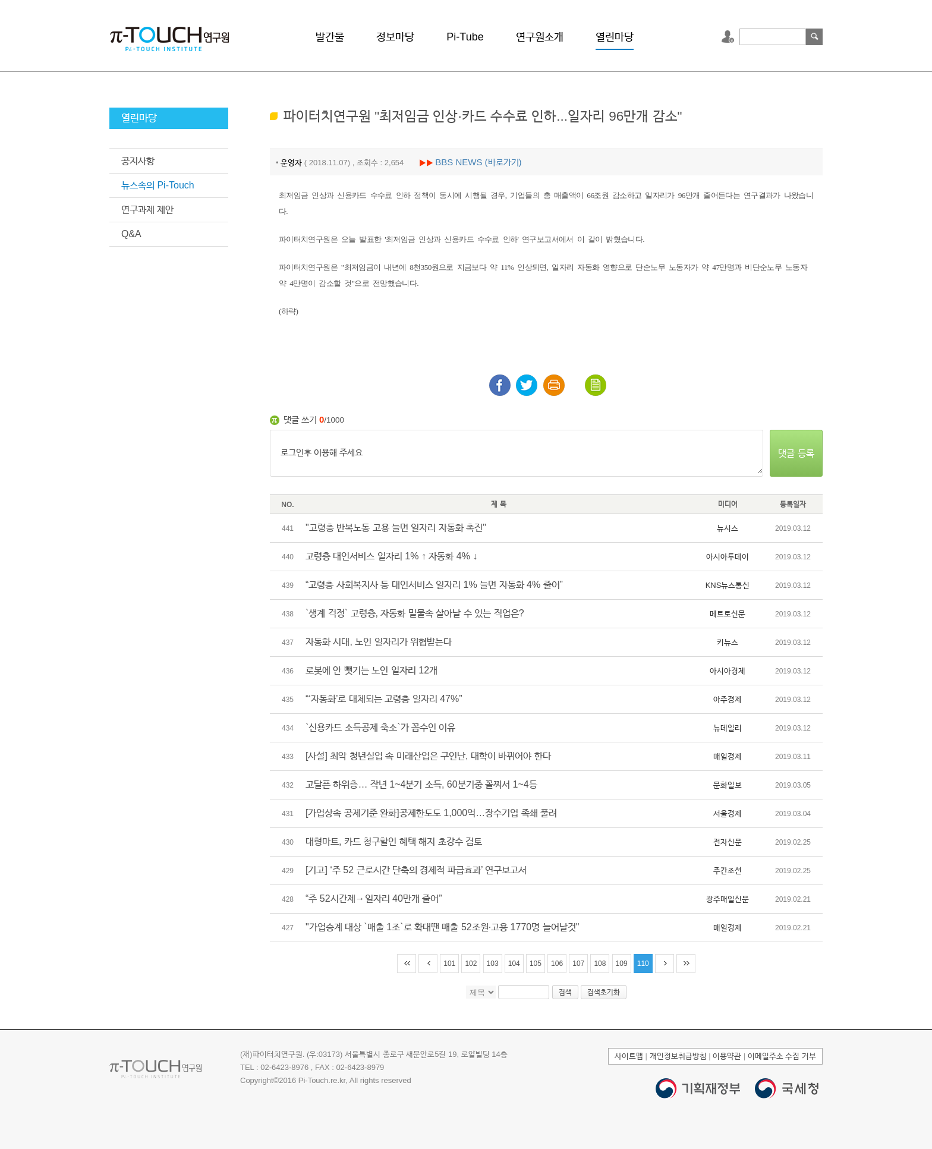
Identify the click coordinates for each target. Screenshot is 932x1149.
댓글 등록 (796, 453)
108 (600, 963)
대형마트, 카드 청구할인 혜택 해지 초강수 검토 (394, 841)
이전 (427, 963)
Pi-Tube (464, 37)
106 (557, 963)
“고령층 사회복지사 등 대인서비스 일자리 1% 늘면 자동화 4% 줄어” (434, 585)
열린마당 (615, 37)
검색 (814, 37)
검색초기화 (603, 992)
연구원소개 (539, 37)
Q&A (131, 234)
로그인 (729, 37)
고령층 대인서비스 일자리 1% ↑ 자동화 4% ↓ (391, 556)
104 (514, 963)
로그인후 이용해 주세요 (516, 453)
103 (493, 963)
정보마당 (395, 37)
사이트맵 (629, 1056)
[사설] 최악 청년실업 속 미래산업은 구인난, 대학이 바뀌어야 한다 (428, 756)
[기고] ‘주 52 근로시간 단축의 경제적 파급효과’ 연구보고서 (416, 870)
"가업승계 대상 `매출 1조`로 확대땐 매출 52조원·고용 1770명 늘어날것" (442, 927)
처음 (406, 963)
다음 (664, 963)
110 (643, 963)
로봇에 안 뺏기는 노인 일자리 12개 (371, 670)
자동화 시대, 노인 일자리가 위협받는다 (379, 642)
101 (449, 963)
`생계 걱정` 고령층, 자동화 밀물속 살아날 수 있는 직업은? (415, 613)
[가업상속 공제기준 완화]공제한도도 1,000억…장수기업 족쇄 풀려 (431, 813)
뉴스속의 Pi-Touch (157, 185)
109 (622, 963)
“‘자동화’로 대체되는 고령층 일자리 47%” (384, 699)
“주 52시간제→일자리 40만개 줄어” (374, 898)
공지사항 (138, 161)
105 (535, 963)
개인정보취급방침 (678, 1056)
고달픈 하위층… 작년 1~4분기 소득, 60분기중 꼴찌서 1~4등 (421, 784)
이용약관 (727, 1056)
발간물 (330, 37)
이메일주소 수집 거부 (782, 1056)
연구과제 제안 (147, 209)
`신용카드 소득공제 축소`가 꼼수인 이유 (380, 727)
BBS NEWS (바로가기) (478, 162)
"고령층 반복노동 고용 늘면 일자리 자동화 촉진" (396, 527)
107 (578, 963)
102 (471, 963)
